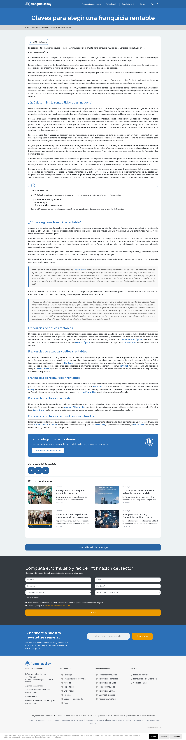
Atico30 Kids (79, 407)
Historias (66, 695)
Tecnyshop (100, 425)
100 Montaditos (89, 392)
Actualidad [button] (111, 4)
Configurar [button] (176, 736)
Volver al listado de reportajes (93, 547)
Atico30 (67, 407)
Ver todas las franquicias (48, 450)
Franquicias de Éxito (106, 683)
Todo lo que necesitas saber (72, 720)
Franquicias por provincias (73, 679)
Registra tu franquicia (115, 720)
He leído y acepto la (49, 606)
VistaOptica (131, 342)
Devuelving (138, 425)
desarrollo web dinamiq (154, 727)
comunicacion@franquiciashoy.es (40, 700)
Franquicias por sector (91, 4)
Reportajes (67, 687)
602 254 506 (31, 703)
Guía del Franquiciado (72, 699)
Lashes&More (42, 369)
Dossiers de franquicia (134, 720)
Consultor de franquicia (36, 720)
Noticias (66, 683)
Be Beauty (69, 363)
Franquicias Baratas (106, 691)
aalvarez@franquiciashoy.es (37, 689)
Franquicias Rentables (107, 679)
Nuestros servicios (140, 675)
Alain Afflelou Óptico (131, 339)
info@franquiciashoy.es (35, 674)
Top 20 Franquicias (105, 687)
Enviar (93, 612)
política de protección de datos (57, 606)
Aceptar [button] (153, 736)
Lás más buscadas (105, 695)
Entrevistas (67, 691)
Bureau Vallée (41, 425)
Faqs (142, 4)
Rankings (66, 675)
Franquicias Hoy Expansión (144, 679)
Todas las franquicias (106, 675)
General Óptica (82, 342)
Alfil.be (53, 425)
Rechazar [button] (164, 736)
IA (157, 4)
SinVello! (124, 366)
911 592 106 (30, 677)
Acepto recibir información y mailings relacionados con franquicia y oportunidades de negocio (65, 603)
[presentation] (105, 646)
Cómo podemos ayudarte (95, 720)
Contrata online (139, 683)
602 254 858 (31, 692)
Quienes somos (53, 720)
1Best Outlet (39, 410)
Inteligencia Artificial (106, 699)
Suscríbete (142, 636)
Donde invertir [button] (128, 4)
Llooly (31, 389)
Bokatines (98, 386)
